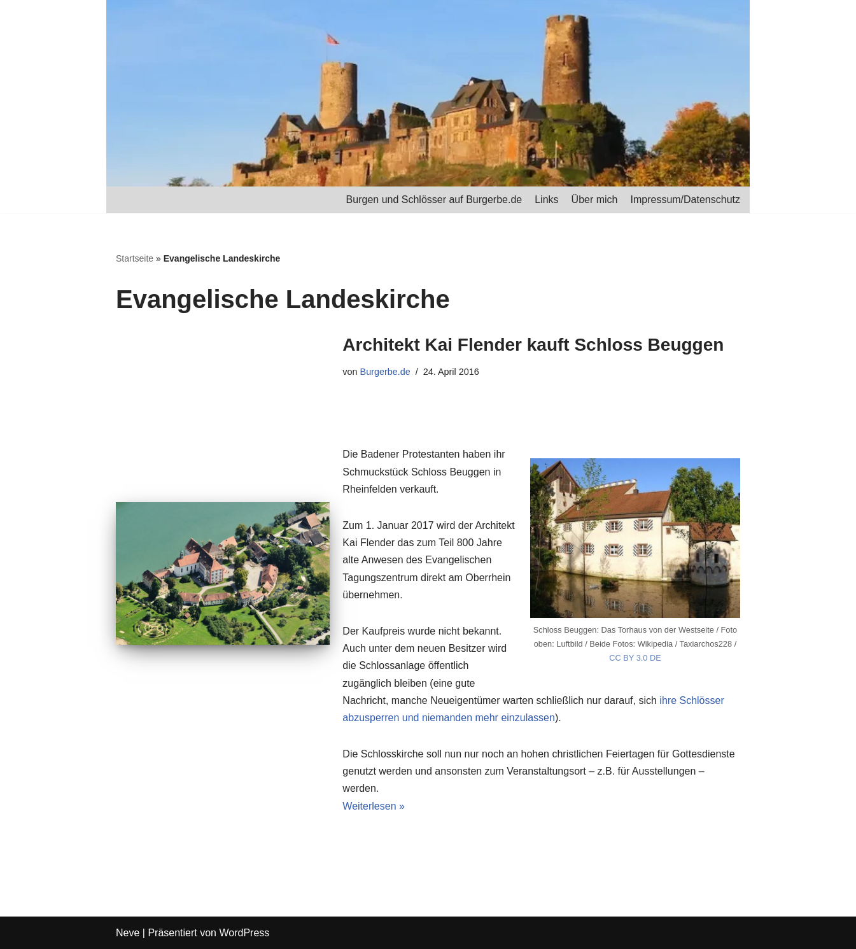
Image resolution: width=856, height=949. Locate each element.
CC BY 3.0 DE (635, 658)
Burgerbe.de (385, 372)
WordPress (244, 932)
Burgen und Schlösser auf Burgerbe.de (434, 199)
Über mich (595, 199)
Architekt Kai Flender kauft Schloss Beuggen (533, 345)
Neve (127, 932)
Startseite (134, 258)
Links (546, 199)
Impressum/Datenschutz (685, 199)
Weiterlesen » (373, 806)
